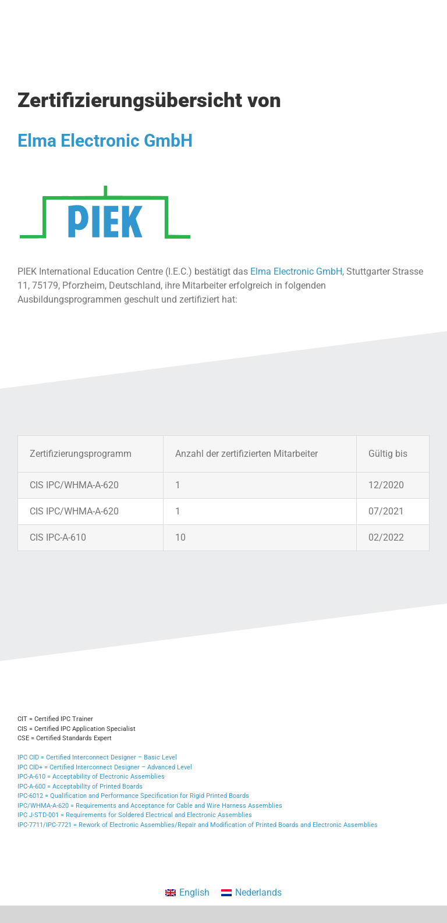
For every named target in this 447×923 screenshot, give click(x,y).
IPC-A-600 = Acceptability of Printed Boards (80, 786)
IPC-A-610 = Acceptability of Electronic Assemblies (91, 776)
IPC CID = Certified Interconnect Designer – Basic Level (97, 757)
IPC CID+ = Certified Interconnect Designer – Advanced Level (104, 767)
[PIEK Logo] (104, 180)
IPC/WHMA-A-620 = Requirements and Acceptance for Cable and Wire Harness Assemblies (149, 806)
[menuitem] (187, 893)
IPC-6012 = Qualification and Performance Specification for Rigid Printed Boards (133, 796)
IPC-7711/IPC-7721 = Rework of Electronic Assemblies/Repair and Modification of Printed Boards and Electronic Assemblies (197, 825)
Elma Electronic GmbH (105, 140)
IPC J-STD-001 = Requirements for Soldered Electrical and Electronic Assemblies (134, 815)
